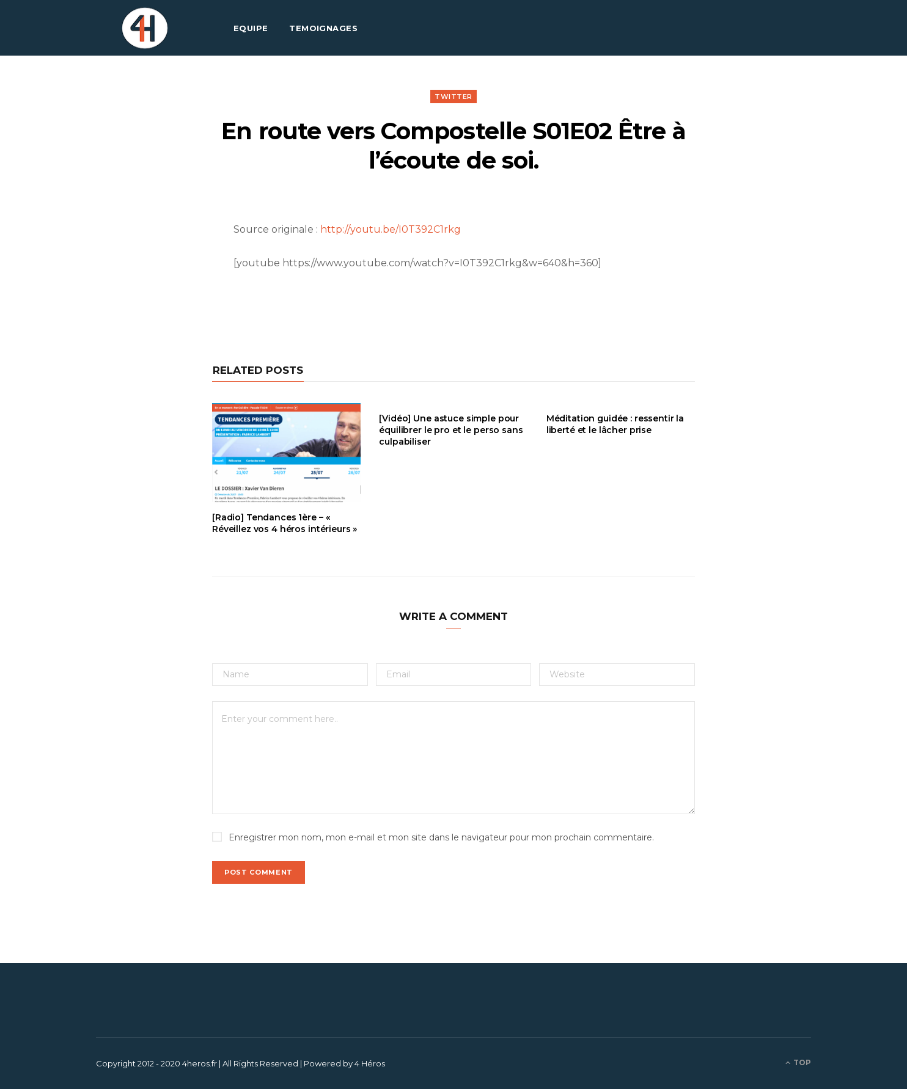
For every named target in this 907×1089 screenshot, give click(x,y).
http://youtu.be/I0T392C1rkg (390, 229)
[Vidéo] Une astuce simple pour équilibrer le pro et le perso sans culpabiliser (451, 430)
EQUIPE (250, 28)
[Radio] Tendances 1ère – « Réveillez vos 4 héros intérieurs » (284, 523)
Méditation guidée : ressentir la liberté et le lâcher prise (615, 424)
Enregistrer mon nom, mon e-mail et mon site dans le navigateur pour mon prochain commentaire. (441, 837)
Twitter (453, 96)
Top (798, 1062)
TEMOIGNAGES (323, 28)
